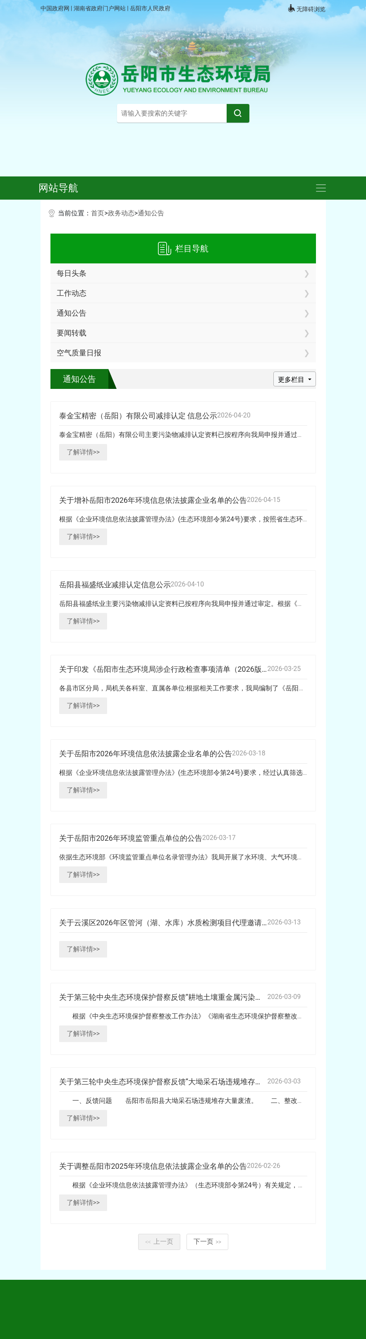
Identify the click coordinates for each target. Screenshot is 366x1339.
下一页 (208, 1241)
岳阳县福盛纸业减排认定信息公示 (115, 584)
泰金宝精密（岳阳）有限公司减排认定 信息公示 (138, 415)
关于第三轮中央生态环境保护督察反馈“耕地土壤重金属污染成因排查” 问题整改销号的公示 (207, 997)
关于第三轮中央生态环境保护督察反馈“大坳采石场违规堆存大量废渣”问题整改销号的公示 (207, 1081)
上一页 (159, 1241)
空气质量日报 (79, 352)
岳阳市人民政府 (150, 8)
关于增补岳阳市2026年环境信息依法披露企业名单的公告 (153, 500)
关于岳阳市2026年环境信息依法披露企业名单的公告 (145, 753)
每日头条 (71, 273)
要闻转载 (71, 332)
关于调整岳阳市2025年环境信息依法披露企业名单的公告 (153, 1166)
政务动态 (121, 213)
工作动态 (71, 293)
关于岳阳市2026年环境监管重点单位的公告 (130, 838)
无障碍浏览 (306, 8)
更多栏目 (292, 380)
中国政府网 (56, 8)
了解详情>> (83, 452)
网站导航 (58, 188)
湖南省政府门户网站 (100, 8)
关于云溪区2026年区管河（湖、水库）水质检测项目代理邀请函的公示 (175, 922)
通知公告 (151, 213)
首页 (97, 213)
